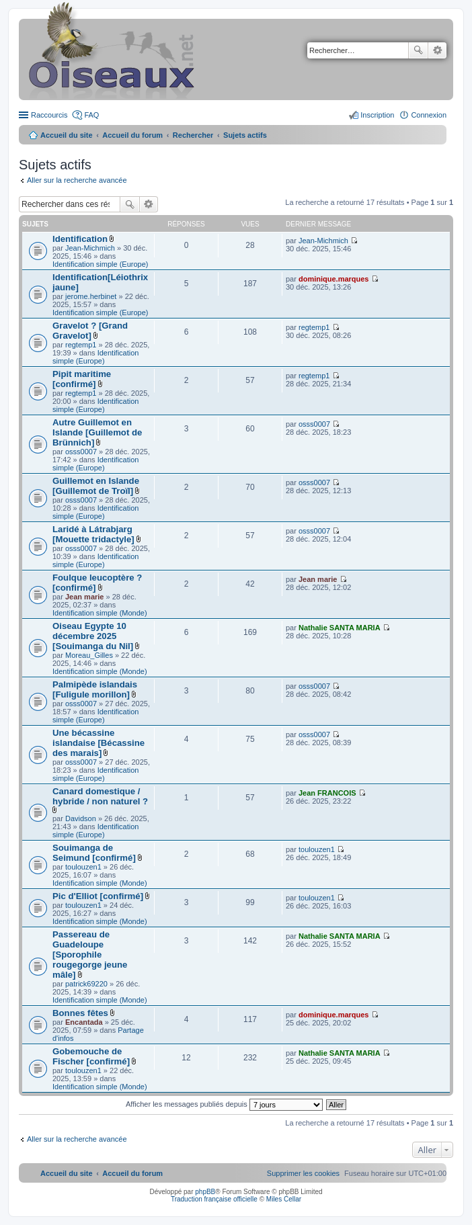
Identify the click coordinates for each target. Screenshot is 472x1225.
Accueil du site (66, 135)
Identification (80, 239)
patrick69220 (86, 984)
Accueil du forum (132, 135)
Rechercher (418, 50)
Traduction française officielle (214, 1199)
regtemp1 (80, 345)
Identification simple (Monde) (99, 613)
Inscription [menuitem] (377, 115)
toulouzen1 (83, 867)
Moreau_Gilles (89, 655)
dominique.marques (334, 279)
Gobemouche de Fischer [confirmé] (91, 1056)
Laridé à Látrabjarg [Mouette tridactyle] (93, 534)
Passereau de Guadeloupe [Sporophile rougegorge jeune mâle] (89, 954)
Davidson (80, 818)
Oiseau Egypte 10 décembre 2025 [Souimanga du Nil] (92, 636)
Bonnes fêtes (80, 1013)
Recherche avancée (437, 50)
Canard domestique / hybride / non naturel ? (100, 796)
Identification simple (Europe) (100, 264)
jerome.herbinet (90, 296)
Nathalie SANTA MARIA (340, 628)
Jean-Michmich (90, 248)
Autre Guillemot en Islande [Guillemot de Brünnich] (97, 432)
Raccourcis (49, 115)
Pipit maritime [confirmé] (81, 379)
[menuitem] (303, 1173)
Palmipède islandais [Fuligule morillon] (94, 689)
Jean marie (84, 597)
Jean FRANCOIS (327, 793)
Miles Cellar (283, 1199)
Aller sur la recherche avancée (77, 180)
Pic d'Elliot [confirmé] (97, 896)
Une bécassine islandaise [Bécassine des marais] (98, 743)
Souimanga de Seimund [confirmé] (94, 853)
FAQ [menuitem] (91, 115)
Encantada (84, 1022)
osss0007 (81, 452)
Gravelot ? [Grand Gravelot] (90, 331)
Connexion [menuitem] (428, 115)
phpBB (205, 1191)
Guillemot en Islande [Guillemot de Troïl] (95, 486)
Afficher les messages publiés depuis (224, 1104)
